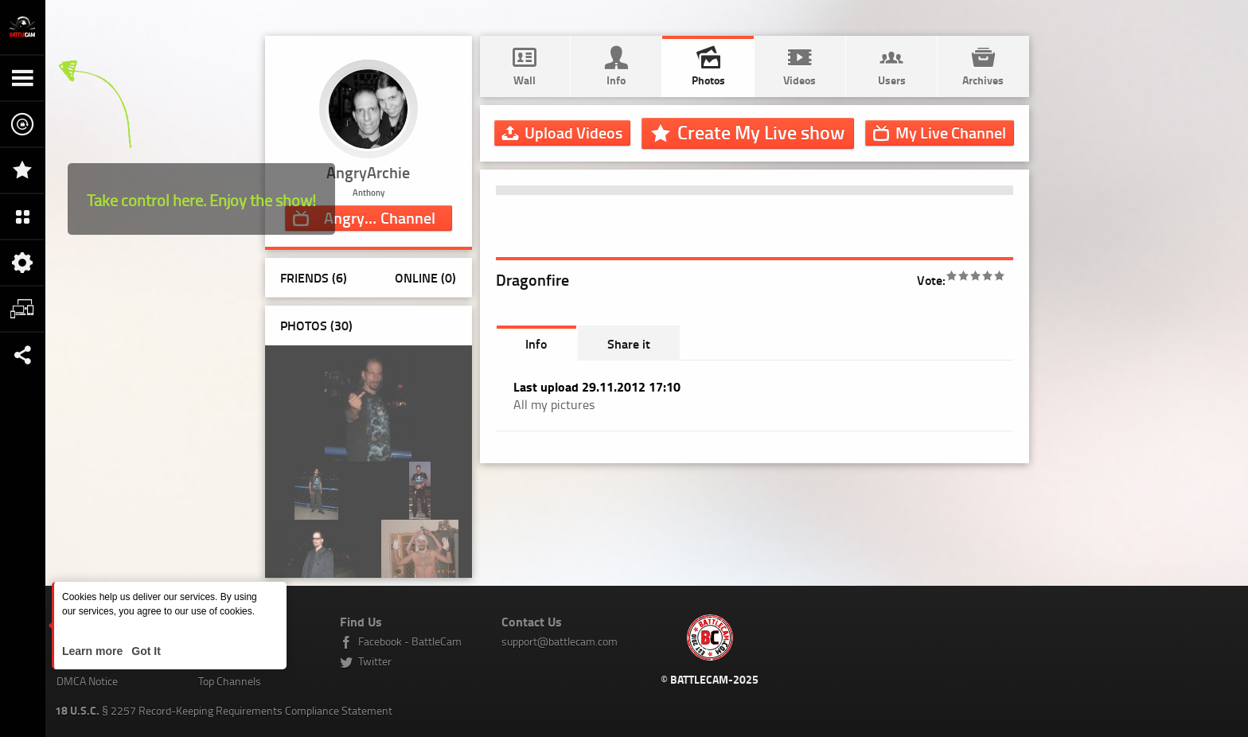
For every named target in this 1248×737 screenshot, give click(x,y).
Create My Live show (760, 132)
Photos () (316, 325)
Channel (379, 217)
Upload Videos (573, 132)
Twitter (375, 661)
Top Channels (229, 680)
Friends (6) (313, 277)
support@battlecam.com (559, 641)
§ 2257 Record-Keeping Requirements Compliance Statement (223, 710)
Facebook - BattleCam (410, 641)
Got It (144, 651)
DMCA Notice (87, 680)
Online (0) (425, 277)
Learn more (94, 651)
